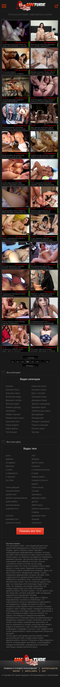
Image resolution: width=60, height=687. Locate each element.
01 (13, 362)
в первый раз (11, 473)
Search (56, 6)
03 (23, 362)
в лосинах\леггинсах (41, 470)
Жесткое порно (12, 404)
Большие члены (13, 393)
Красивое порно (39, 407)
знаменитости (12, 508)
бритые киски (38, 463)
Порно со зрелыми (40, 425)
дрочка (35, 501)
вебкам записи (38, 477)
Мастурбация (38, 414)
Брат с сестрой (38, 393)
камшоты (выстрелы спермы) (41, 510)
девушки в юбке (39, 498)
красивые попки (39, 516)
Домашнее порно (39, 400)
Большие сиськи (39, 390)
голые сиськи (37, 487)
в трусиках (10, 477)
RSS (44, 671)
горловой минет (13, 491)
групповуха (36, 494)
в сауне (35, 473)
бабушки (35, 459)
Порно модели (12, 425)
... (42, 362)
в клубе (9, 470)
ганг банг (10, 480)
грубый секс (11, 494)
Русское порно (38, 428)
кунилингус (36, 523)
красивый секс (12, 519)
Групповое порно (39, 397)
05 (33, 362)
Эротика (35, 432)
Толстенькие (11, 432)
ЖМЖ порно (37, 505)
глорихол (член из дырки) (40, 482)
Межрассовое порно (15, 418)
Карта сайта (31, 671)
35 (47, 362)
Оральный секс (12, 421)
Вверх (53, 642)
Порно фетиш (12, 428)
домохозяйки (11, 501)
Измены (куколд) (13, 407)
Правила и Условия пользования (20, 668)
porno (8, 455)
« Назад (30, 358)
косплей (9, 516)
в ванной (36, 466)
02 (18, 362)
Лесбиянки (10, 411)
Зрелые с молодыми (41, 404)
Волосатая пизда (13, 397)
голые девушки (12, 487)
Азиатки (9, 386)
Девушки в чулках (14, 400)
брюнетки (10, 466)
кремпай (35, 519)
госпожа (35, 491)
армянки (9, 459)
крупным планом (13, 523)
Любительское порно (41, 411)
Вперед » (30, 366)
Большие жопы (12, 390)
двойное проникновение (16, 498)
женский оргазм (13, 505)
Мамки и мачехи (13, 414)
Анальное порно (39, 386)
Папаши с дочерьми (41, 421)
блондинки (10, 463)
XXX (34, 455)
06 (37, 362)
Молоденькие (38, 418)
